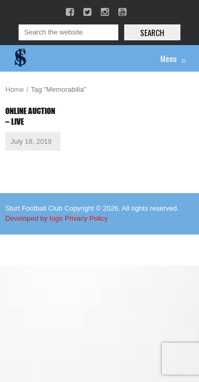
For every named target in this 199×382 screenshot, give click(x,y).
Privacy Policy (86, 218)
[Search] (68, 32)
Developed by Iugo (34, 218)
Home (14, 89)
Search (152, 32)
